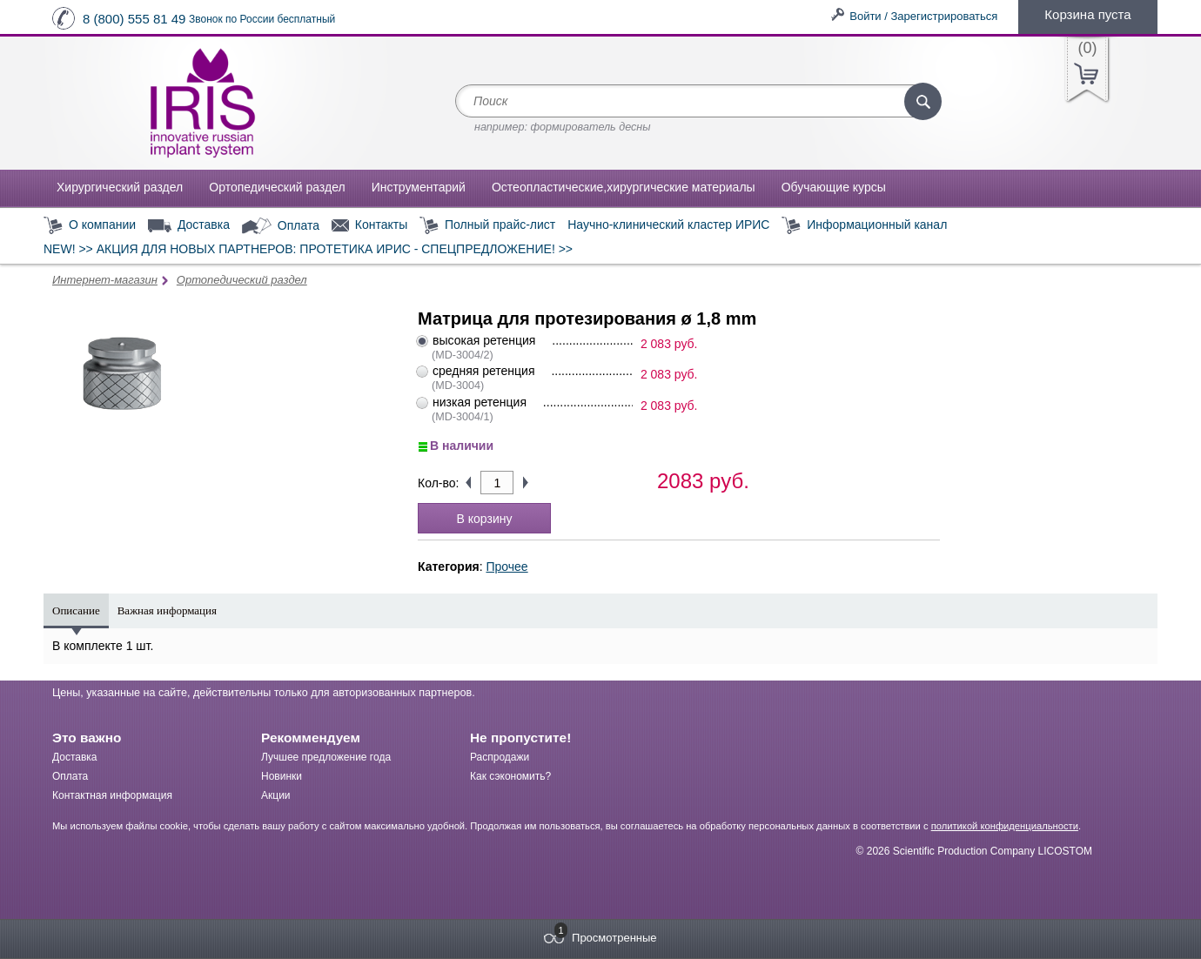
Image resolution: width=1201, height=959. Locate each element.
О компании (90, 226)
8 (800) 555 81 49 (134, 18)
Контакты (369, 225)
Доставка (189, 225)
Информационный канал (864, 226)
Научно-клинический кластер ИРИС (668, 224)
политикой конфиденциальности (1004, 826)
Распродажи (499, 757)
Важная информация (167, 610)
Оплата (280, 226)
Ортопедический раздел (277, 187)
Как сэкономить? (510, 776)
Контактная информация (112, 795)
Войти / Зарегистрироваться (923, 16)
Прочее (506, 566)
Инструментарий (419, 187)
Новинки (281, 776)
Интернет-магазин (105, 279)
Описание (76, 610)
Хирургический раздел (120, 187)
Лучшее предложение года (326, 757)
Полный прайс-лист (487, 226)
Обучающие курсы (834, 187)
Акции (276, 795)
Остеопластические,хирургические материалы (623, 187)
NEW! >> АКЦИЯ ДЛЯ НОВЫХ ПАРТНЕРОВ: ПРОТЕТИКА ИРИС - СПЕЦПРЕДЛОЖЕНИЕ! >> (308, 249)
